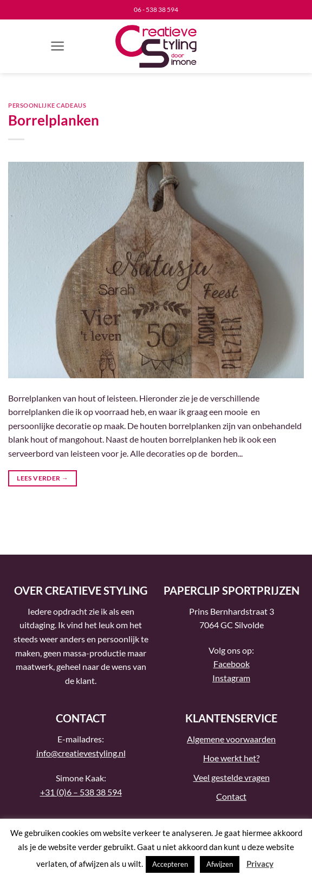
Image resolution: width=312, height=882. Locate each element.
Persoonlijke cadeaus (47, 105)
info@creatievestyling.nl (81, 753)
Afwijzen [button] (219, 864)
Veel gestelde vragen (231, 777)
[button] (57, 46)
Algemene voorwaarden (231, 739)
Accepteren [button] (170, 864)
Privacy (260, 863)
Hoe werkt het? (231, 758)
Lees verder (42, 478)
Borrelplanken (53, 120)
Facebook (231, 664)
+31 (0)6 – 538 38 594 (81, 792)
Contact (231, 796)
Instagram (231, 678)
